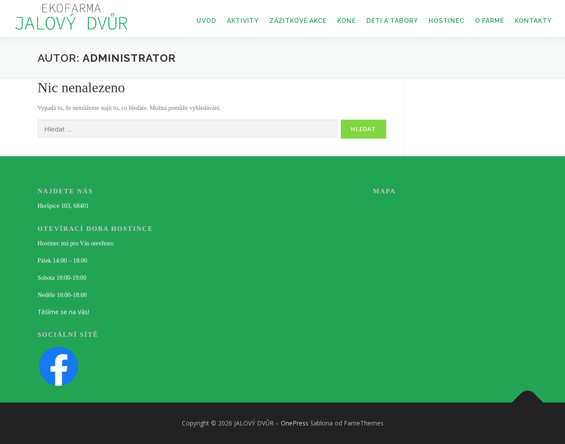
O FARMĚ (489, 20)
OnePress (295, 423)
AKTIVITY (243, 20)
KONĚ (346, 20)
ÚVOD (206, 20)
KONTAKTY (533, 20)
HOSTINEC (446, 20)
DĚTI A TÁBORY (392, 20)
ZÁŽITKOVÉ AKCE (298, 20)
